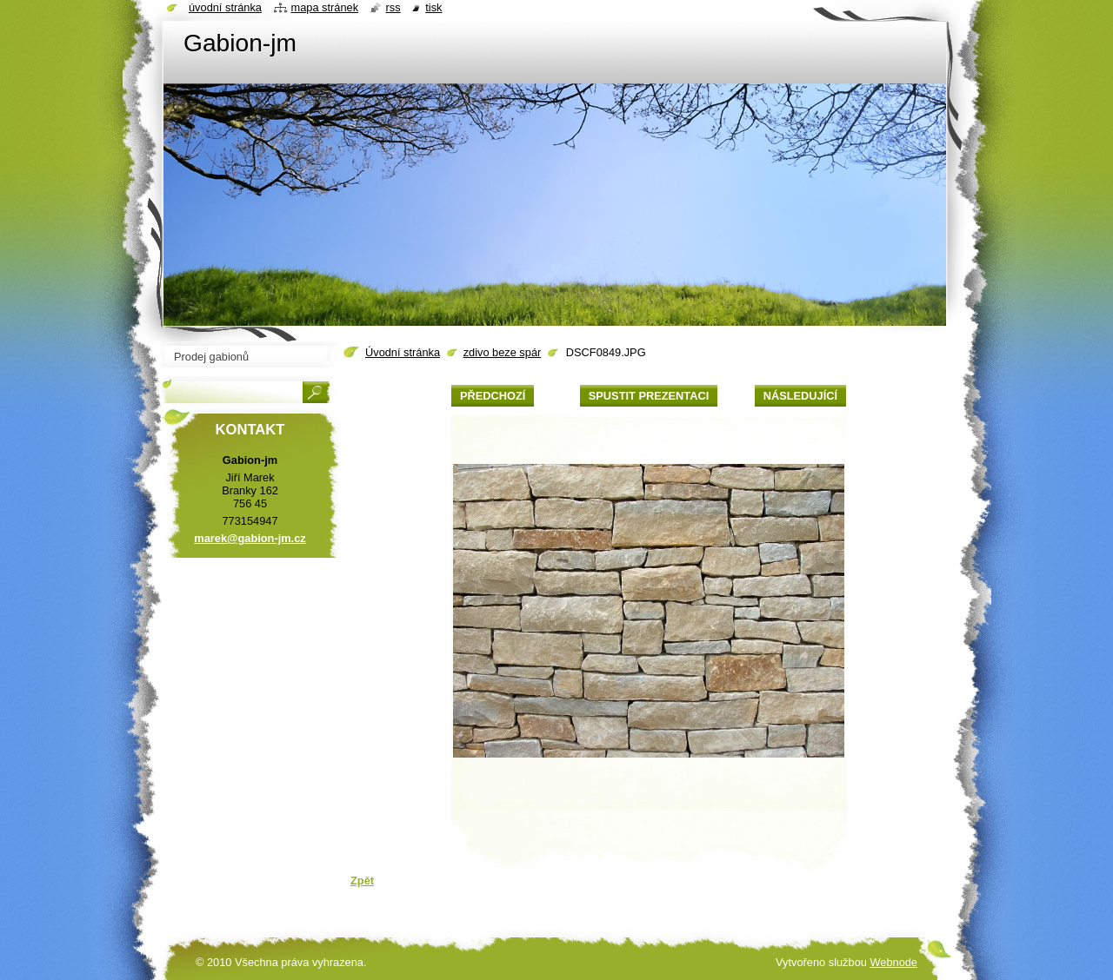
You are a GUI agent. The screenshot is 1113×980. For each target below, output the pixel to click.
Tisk (433, 7)
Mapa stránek (325, 7)
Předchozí (492, 395)
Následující (800, 395)
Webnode (893, 962)
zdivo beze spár (502, 352)
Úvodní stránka (402, 352)
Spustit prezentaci (649, 395)
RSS (393, 7)
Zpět (362, 880)
